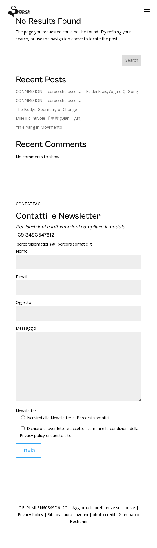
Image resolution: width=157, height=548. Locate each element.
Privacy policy (32, 435)
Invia (28, 450)
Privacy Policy (30, 514)
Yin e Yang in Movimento (39, 127)
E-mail (78, 282)
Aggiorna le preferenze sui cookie (103, 507)
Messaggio (78, 363)
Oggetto (78, 308)
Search (131, 60)
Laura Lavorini (74, 514)
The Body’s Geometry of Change (46, 109)
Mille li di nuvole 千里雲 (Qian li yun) (49, 118)
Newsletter (62, 414)
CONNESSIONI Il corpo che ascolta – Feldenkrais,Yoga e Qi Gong (77, 91)
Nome (78, 256)
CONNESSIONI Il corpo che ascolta (48, 100)
